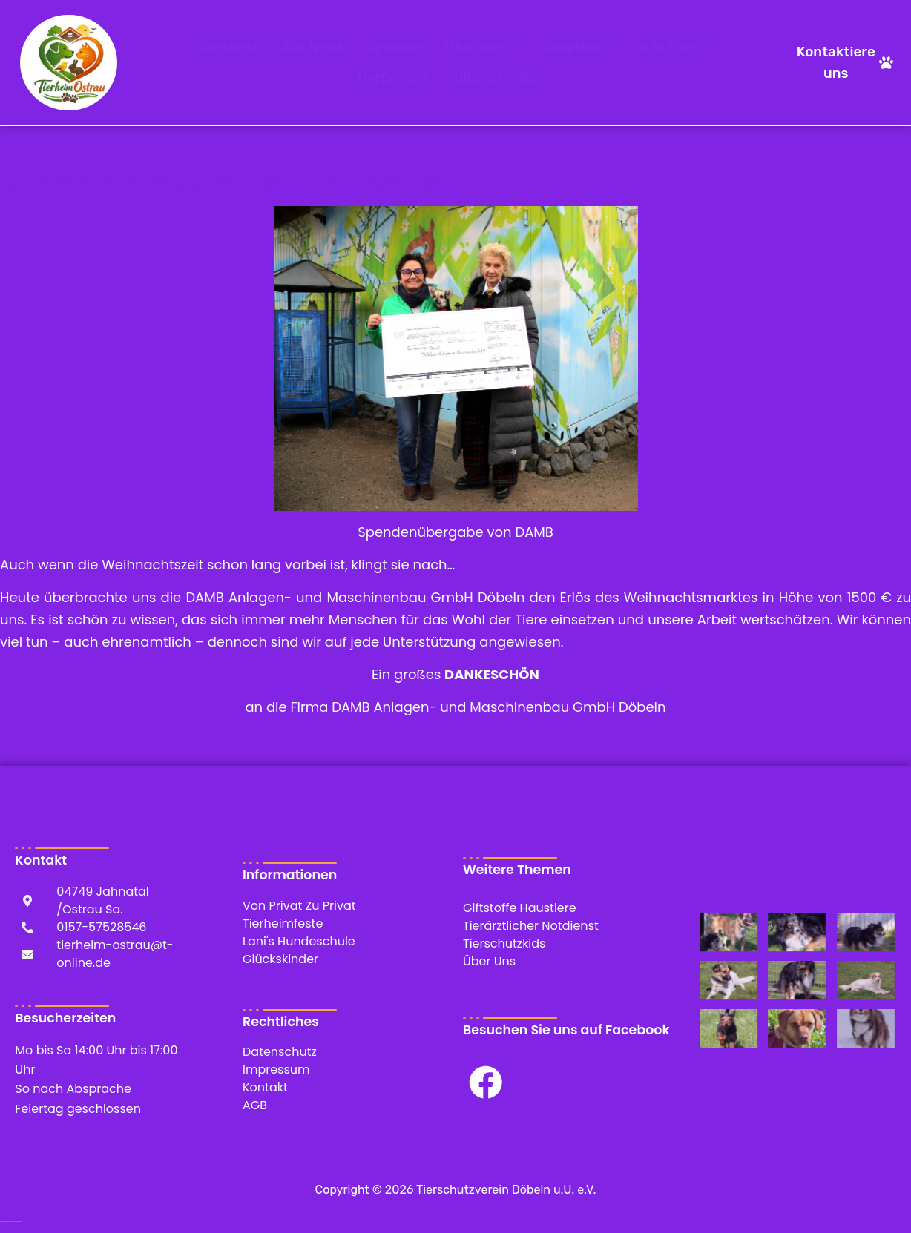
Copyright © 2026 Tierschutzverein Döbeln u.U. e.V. (455, 1190)
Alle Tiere (676, 48)
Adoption (578, 48)
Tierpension (394, 77)
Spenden (394, 47)
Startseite (227, 47)
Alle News (312, 47)
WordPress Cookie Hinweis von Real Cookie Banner (11, 1221)
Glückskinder (502, 78)
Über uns (480, 48)
